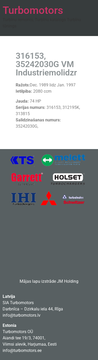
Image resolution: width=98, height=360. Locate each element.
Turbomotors (33, 10)
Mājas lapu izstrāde (38, 281)
